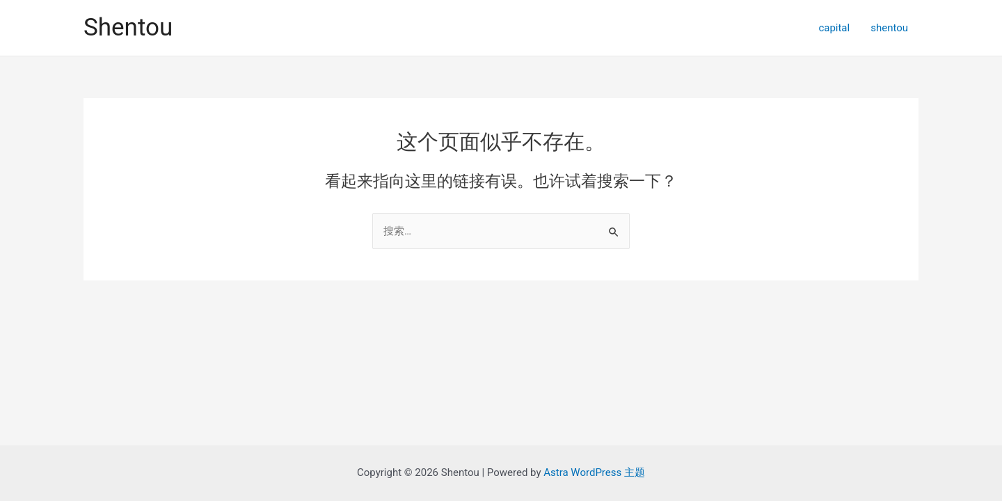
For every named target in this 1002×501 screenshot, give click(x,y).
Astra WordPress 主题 (594, 472)
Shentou (128, 27)
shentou (889, 28)
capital (834, 28)
